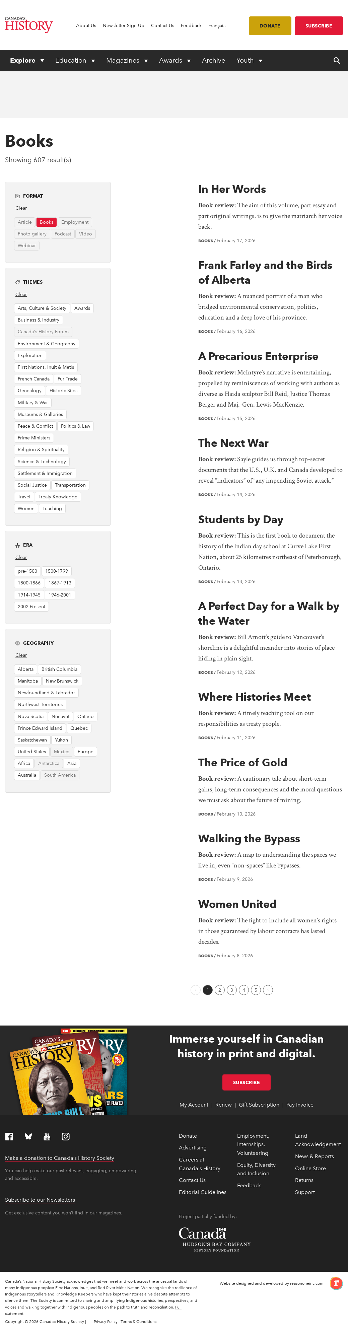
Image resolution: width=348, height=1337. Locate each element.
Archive (213, 60)
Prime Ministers (34, 438)
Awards (82, 308)
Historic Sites (63, 391)
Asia (71, 763)
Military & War (33, 403)
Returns (304, 1180)
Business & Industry (38, 320)
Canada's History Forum (43, 332)
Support (305, 1192)
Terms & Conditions (138, 1321)
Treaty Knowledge (58, 497)
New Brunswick (62, 681)
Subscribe (319, 25)
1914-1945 (29, 595)
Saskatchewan (32, 740)
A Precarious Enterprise (258, 356)
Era (61, 544)
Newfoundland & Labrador (46, 693)
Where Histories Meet (254, 696)
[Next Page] (268, 990)
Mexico (62, 752)
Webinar (27, 246)
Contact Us (162, 25)
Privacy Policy (106, 1321)
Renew (223, 1105)
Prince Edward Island (40, 728)
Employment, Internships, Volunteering (253, 1144)
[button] (97, 194)
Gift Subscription (259, 1105)
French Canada (34, 379)
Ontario (85, 716)
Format (61, 195)
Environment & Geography (46, 344)
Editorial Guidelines (202, 1192)
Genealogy (30, 391)
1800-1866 (29, 583)
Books (46, 222)
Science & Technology (42, 462)
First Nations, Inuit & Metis (46, 367)
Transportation (70, 485)
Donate (270, 25)
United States (32, 752)
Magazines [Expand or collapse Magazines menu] (123, 60)
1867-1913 (60, 583)
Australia (27, 775)
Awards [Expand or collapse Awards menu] (171, 60)
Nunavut (60, 716)
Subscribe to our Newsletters (40, 1200)
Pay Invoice (300, 1105)
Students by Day (240, 519)
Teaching (52, 508)
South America (60, 775)
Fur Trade (68, 379)
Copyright (14, 1321)
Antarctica (48, 763)
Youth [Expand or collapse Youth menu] (246, 60)
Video (85, 234)
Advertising (193, 1147)
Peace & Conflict (35, 426)
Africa (24, 763)
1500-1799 (56, 571)
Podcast (63, 234)
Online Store (310, 1168)
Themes (61, 281)
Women (26, 508)
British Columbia (59, 669)
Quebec (79, 728)
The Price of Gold (242, 762)
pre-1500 (27, 571)
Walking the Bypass (249, 838)
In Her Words (232, 189)
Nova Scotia (31, 716)
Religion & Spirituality (41, 449)
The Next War (233, 442)
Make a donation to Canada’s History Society (59, 1158)
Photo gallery (32, 234)
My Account (194, 1105)
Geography (61, 642)
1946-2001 (60, 595)
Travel (24, 497)
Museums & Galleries (40, 414)
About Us (86, 25)
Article (25, 222)
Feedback (191, 25)
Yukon (61, 740)
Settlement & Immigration (45, 473)
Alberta (25, 669)
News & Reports (314, 1156)
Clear (21, 208)
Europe (85, 752)
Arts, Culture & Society (42, 308)
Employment (74, 222)
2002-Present (31, 607)
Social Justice (32, 485)
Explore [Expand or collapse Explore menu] (23, 60)
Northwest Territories (40, 704)
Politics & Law (75, 426)
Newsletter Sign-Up (123, 25)
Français (216, 25)
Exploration (30, 355)
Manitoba (28, 681)
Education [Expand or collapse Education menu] (71, 60)
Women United (237, 904)
